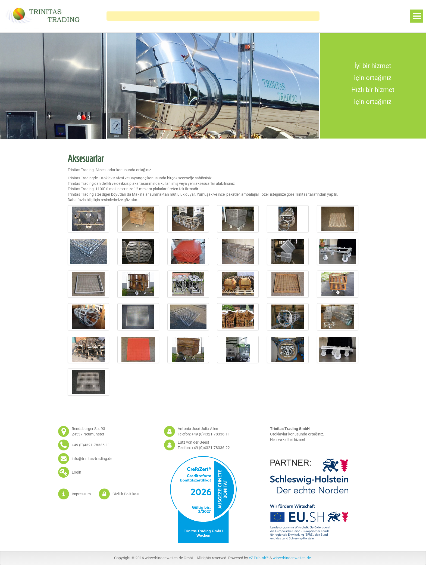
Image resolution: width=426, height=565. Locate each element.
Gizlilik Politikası (125, 494)
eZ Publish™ (259, 558)
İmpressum (81, 494)
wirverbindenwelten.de (292, 558)
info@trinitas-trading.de (92, 458)
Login (76, 472)
